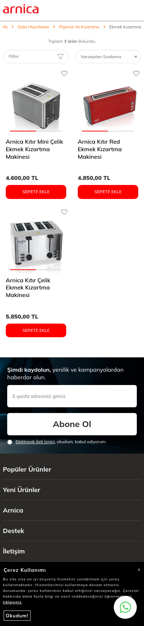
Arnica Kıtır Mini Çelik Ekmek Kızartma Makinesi (34, 149)
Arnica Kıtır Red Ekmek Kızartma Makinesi (100, 149)
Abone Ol (72, 423)
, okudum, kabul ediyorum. (57, 442)
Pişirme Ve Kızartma (79, 26)
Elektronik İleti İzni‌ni (35, 441)
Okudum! (17, 615)
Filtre (36, 56)
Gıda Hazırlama (33, 26)
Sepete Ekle (36, 191)
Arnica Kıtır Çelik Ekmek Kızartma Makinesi (28, 288)
